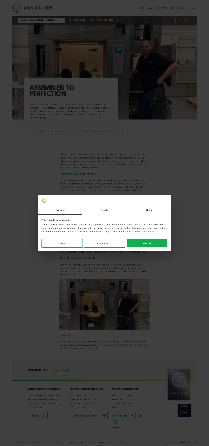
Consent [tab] (60, 210)
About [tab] (149, 210)
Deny (62, 243)
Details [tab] (104, 210)
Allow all (146, 243)
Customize (104, 243)
